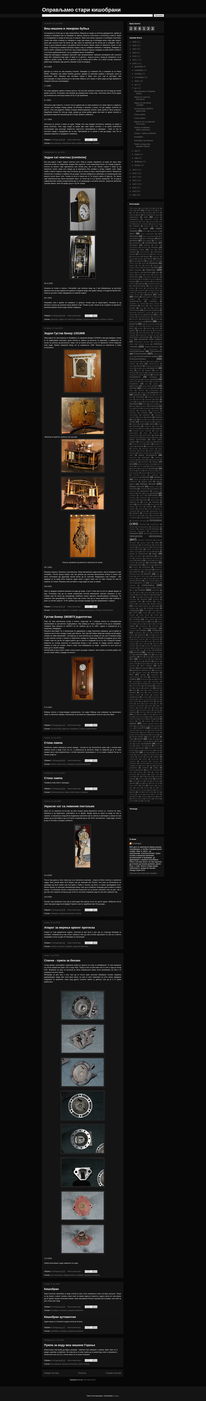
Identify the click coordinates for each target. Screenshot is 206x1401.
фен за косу (143, 659)
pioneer (140, 770)
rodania (149, 776)
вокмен (132, 288)
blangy (157, 708)
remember (133, 774)
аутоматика (136, 243)
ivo (137, 741)
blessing (133, 712)
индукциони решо (154, 372)
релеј (150, 569)
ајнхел (145, 215)
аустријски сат (155, 231)
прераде (146, 533)
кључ (160, 404)
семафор (146, 597)
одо (158, 488)
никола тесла (138, 479)
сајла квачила (154, 583)
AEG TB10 (149, 701)
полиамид (155, 513)
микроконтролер (153, 460)
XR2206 (156, 798)
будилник (150, 270)
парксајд (155, 502)
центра (159, 679)
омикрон (156, 491)
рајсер (132, 560)
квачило (139, 399)
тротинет (133, 646)
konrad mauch (148, 750)
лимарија (158, 428)
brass (135, 714)
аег (139, 215)
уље (141, 650)
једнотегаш (134, 386)
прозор (157, 545)
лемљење (147, 426)
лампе (151, 424)
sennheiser (156, 781)
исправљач (134, 384)
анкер (144, 221)
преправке (134, 533)
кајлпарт (141, 390)
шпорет (156, 695)
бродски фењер (135, 267)
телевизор (133, 628)
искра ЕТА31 (144, 381)
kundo (158, 750)
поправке (95, 143)
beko (149, 708)
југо (156, 386)
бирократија (136, 256)
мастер (159, 442)
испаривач (155, 381)
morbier (110, 319)
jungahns (138, 743)
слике (141, 608)
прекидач (155, 529)
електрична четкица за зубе (149, 335)
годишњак (147, 295)
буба (156, 267)
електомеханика (144, 333)
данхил (156, 312)
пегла (132, 504)
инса (148, 375)
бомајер (135, 261)
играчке (148, 370)
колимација (154, 406)
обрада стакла (154, 486)
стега (142, 617)
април (137, 154)
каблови (156, 388)
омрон (140, 493)
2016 (134, 180)
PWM (148, 772)
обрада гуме (146, 481)
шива (141, 690)
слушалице (134, 610)
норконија (156, 479)
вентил (156, 274)
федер (148, 657)
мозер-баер (144, 468)
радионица (149, 556)
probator (139, 772)
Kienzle (141, 748)
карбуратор (138, 395)
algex (158, 701)
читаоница (148, 686)
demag (151, 719)
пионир (149, 507)
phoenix (132, 770)
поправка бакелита (155, 517)
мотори (144, 473)
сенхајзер (133, 599)
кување (149, 417)
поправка (143, 517)
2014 (134, 188)
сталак (145, 613)
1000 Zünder (134, 208)
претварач (155, 533)
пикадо (132, 506)
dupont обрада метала (151, 723)
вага (157, 272)
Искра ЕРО (133, 381)
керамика (148, 399)
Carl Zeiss (149, 714)
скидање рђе (146, 606)
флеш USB (133, 663)
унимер (148, 650)
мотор (140, 470)
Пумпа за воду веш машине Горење (69, 1345)
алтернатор (134, 219)
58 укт (160, 210)
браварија (153, 263)
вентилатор (134, 277)
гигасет (156, 292)
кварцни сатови (153, 397)
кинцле (156, 402)
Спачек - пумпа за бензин (62, 960)
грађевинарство (136, 301)
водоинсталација (138, 286)
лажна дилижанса (146, 422)
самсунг (142, 588)
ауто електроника (149, 236)
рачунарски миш (136, 565)
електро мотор (143, 344)
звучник (139, 366)
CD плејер (156, 717)
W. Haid (156, 794)
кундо (134, 419)
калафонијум (153, 390)
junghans (147, 743)
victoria (140, 794)
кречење (146, 415)
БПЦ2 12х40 (134, 263)
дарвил (132, 314)
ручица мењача (136, 581)
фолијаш (133, 665)
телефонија (157, 630)
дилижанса (146, 319)
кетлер (132, 401)
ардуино (147, 226)
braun (141, 714)
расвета (140, 560)
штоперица (155, 697)
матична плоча (137, 444)
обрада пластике (137, 486)
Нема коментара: (74, 140)
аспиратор (133, 228)
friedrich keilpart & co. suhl (139, 730)
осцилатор (143, 497)
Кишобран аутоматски (60, 1317)
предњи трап (143, 529)
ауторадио (134, 245)
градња (132, 299)
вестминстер (151, 279)
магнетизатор (134, 435)
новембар (139, 70)
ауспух (145, 231)
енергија (152, 361)
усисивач (139, 654)
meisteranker (134, 759)
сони (160, 610)
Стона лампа (53, 742)
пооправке (155, 515)
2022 (134, 56)
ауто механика (56, 1275)
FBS (137, 728)
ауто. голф (158, 241)
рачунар (141, 563)
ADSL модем (134, 701)
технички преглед (146, 637)
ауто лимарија (148, 238)
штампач (145, 697)
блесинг (149, 259)
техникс (134, 637)
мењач (142, 451)
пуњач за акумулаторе (139, 554)
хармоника (154, 675)
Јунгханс (133, 388)
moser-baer (155, 759)
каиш (131, 390)
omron (137, 765)
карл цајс (149, 395)
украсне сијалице (144, 648)
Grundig (154, 734)
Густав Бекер (56, 610)
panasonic (133, 768)
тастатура (155, 626)
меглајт (135, 448)
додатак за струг (136, 326)
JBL (131, 743)
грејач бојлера (154, 305)
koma (139, 750)
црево (142, 683)
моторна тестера (156, 473)
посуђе (132, 527)
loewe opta (140, 754)
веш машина (56, 143)
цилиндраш (133, 683)
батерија (144, 247)
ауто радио (146, 241)
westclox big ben (137, 798)
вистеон (132, 283)
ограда (152, 488)
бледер (132, 259)
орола (142, 495)
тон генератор (154, 639)
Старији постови (113, 1373)
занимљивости (154, 364)
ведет (140, 274)
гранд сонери (154, 303)
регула (135, 567)
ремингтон (136, 572)
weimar (152, 796)
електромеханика (137, 351)
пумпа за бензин (153, 549)
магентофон (134, 433)
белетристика (145, 252)
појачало (135, 513)
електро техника (57, 946)
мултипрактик (134, 477)
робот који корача (143, 576)
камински (144, 392)
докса (132, 328)
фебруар (139, 162)
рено (146, 572)
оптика (155, 493)
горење (136, 297)
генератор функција (137, 292)
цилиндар (155, 681)
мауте (148, 444)
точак (157, 641)
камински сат (156, 393)
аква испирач (155, 215)
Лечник (143, 428)
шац (134, 690)
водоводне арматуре (155, 283)
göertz (145, 732)
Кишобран (51, 1289)
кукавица (158, 417)
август (137, 81)
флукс (151, 663)
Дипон (149, 321)
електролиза (153, 349)
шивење (133, 692)
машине (140, 446)
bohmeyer (143, 712)
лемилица (136, 426)
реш (157, 574)
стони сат (144, 621)
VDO (157, 792)
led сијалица (147, 752)
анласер (152, 221)
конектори (155, 410)
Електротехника (57, 792)
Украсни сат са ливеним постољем (69, 806)
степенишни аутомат (154, 617)
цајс (152, 679)
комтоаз (71, 319)
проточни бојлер (143, 547)
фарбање (133, 657)
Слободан (136, 843)
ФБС (141, 657)
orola (151, 765)
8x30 (140, 212)
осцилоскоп (155, 497)
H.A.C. (150, 737)
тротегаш (156, 643)
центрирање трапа (140, 681)
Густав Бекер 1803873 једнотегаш (68, 616)
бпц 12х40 (155, 261)
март (137, 158)
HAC (157, 737)
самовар (132, 585)
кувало (141, 417)
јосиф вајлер (147, 386)
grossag (146, 734)
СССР (135, 613)
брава (144, 263)
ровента (156, 576)
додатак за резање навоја (151, 324)
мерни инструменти (148, 455)
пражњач (133, 529)
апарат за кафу (156, 224)
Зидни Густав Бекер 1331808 (64, 333)
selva (148, 781)
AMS (131, 703)
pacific (157, 765)
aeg (142, 701)
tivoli (151, 790)
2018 (134, 173)
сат (133, 590)
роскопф (149, 578)
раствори (149, 560)
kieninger (132, 748)
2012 (134, 195)
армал (156, 226)
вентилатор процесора (151, 277)
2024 (134, 49)
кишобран (55, 1310)
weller (160, 796)
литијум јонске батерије (142, 431)
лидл (150, 428)
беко (151, 249)
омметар (132, 493)
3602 (138, 210)
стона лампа (149, 619)
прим (157, 543)
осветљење (61, 764)
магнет (155, 433)
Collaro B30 (133, 719)
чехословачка (136, 686)
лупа (157, 431)
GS (161, 734)
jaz (158, 741)
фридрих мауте (141, 672)
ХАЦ (145, 677)
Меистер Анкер (148, 448)
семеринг (156, 597)
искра (155, 379)
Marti (148, 757)
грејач (143, 305)
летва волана (134, 428)
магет (146, 433)
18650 (157, 208)
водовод (141, 284)
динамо (156, 319)
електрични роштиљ (141, 342)
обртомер (133, 489)
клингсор (153, 404)
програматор (134, 545)
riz (143, 776)
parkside (145, 768)
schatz (150, 779)
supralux (151, 785)
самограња (133, 588)
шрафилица (134, 697)
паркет (146, 502)
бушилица (147, 272)
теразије (156, 633)
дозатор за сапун (152, 326)
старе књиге (144, 615)
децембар (139, 66)
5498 (146, 210)
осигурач (133, 497)
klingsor (132, 750)
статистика (133, 617)
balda (150, 705)
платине (141, 509)
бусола (132, 272)
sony (143, 785)
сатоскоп (155, 590)
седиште (141, 594)
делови (132, 317)
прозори (132, 547)
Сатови (98, 610)
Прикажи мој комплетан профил (143, 873)
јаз (146, 384)
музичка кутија (139, 475)
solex (147, 783)
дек (158, 314)
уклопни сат (149, 646)
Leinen (157, 752)
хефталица (144, 679)
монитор (132, 470)
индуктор (142, 372)
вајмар (132, 274)
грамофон (153, 301)
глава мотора (134, 295)
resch (131, 776)
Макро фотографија (138, 439)
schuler (134, 781)
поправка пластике (139, 520)
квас (131, 399)
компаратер (147, 408)
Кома (131, 408)
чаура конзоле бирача (154, 683)
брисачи (156, 265)
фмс (157, 663)
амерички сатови (151, 219)
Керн (157, 399)
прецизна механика (91, 319)
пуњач (156, 551)
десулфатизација (144, 317)
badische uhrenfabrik (137, 705)
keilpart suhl (140, 746)
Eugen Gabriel (155, 726)
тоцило (149, 641)
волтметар (150, 288)
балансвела (134, 247)
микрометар (134, 462)
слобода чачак (153, 608)
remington (143, 774)
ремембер (158, 569)
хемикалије (155, 677)
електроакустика (135, 349)
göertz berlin (155, 732)
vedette (132, 794)
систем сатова (156, 604)
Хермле (133, 679)
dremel (132, 721)
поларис (146, 513)
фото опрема (146, 666)
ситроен (136, 606)
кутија (142, 419)
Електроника (140, 353)
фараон (156, 654)
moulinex (132, 761)
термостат (141, 635)
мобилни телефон (155, 466)
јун (136, 88)
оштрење (133, 500)
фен (131, 659)
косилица (133, 412)
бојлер (159, 259)
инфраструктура (135, 379)
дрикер (148, 328)
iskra (154, 739)
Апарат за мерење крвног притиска (69, 927)
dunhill (157, 721)
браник (132, 265)
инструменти (135, 377)
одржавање (144, 491)
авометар (149, 212)
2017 (134, 177)
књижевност (143, 406)
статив (156, 615)
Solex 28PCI (134, 785)
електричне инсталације (139, 337)
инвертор (133, 372)
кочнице (144, 413)
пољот (147, 515)
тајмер (132, 626)
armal (138, 703)
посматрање (154, 524)
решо (131, 576)
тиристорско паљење (137, 639)
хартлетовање (134, 677)
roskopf (157, 776)
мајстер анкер (134, 437)
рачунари (154, 563)
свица (157, 592)
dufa (139, 721)
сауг (131, 592)
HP (149, 739)
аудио (145, 228)
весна (143, 279)
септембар (139, 77)
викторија (156, 281)
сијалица (143, 599)
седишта (132, 594)
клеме (145, 404)
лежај (160, 424)
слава (156, 606)
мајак (157, 435)
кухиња (149, 419)
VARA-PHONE (149, 792)
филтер (156, 661)
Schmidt (159, 779)
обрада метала (69, 1275)
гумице (156, 308)
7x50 (133, 212)
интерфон (153, 377)
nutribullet (143, 763)
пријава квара (145, 542)
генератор (141, 290)
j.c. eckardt (144, 741)
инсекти (156, 375)
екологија (149, 330)
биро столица (157, 254)
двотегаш (54, 319)
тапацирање (143, 626)
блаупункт (156, 256)
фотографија (157, 668)
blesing (156, 710)
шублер (132, 699)
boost (151, 712)
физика (139, 661)
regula (157, 772)
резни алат (141, 569)
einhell (138, 726)
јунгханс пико (145, 388)
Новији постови (51, 1373)
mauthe (156, 757)
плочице (143, 511)
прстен (132, 549)
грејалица (133, 306)
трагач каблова (143, 643)
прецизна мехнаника (145, 540)
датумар (140, 314)
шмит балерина (153, 692)
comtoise (102, 319)
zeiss (139, 801)
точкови (132, 643)
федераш (156, 657)
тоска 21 (133, 641)
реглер (159, 565)
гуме (148, 308)
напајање (158, 477)
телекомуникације (150, 628)
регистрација (149, 565)
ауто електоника (147, 234)
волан (141, 288)
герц (148, 292)
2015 (134, 184)
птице (140, 549)
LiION (131, 754)
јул (136, 84)
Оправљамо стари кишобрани (81, 10)
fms (158, 728)
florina (152, 728)
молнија (154, 468)
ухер (149, 655)
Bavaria (141, 708)
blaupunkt (133, 710)
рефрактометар (135, 574)
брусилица (147, 267)
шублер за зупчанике (145, 699)
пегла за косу (142, 504)
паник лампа (155, 500)
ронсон (140, 578)
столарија (136, 619)
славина (132, 608)
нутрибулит (133, 481)
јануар (137, 165)
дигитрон (135, 319)
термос (132, 635)
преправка (154, 531)
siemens (133, 783)
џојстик (159, 688)
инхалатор (146, 379)
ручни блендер (150, 580)
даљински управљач (151, 310)
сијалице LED (135, 601)
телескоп (133, 630)
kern (149, 746)
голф (160, 295)
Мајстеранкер (147, 437)
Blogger (116, 1396)
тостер (141, 641)
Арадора (136, 226)
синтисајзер (142, 604)
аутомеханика (151, 243)
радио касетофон (136, 556)
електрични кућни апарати (72, 143)
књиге (134, 406)
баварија (147, 245)
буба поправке (135, 270)
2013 (134, 191)
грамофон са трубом (137, 303)
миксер (155, 462)
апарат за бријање (142, 224)
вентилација (134, 279)
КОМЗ (138, 408)
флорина (143, 663)
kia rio (157, 746)
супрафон (149, 624)
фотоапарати (144, 668)
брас (139, 265)
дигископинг (158, 317)
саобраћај (158, 588)
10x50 (143, 208)
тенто (148, 633)
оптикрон (133, 495)
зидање (144, 368)
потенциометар (143, 527)
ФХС (131, 675)
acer (157, 699)
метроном (133, 457)
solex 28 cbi (155, 783)
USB (139, 792)
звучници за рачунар (152, 366)
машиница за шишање (154, 446)
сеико (148, 594)
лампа (53, 764)
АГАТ (157, 212)
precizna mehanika (153, 770)
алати (156, 217)
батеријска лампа (137, 250)
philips (156, 768)
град (158, 297)
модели (134, 468)
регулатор (146, 567)
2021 (134, 60)
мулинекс (154, 475)
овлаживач (143, 488)
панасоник (143, 500)
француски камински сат (141, 670)
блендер (140, 259)
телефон (143, 630)
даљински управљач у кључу (140, 312)
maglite (132, 757)
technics (146, 788)
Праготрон (155, 527)
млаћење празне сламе (146, 464)
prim (131, 772)
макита (157, 437)
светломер (147, 592)
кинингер (148, 401)
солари (146, 610)
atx (158, 703)
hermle (140, 739)
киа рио (139, 401)
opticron (144, 765)
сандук (150, 588)
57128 (153, 210)
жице (141, 364)
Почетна (82, 1373)
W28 (131, 796)
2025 (134, 45)
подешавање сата (155, 511)
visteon (148, 794)
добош (159, 321)
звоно (131, 366)
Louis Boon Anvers (153, 754)
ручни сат (141, 583)
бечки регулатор (144, 254)
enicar (145, 726)
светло (138, 592)
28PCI (132, 210)
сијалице (156, 599)
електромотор (156, 351)
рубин (157, 578)
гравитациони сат (148, 297)
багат (156, 245)
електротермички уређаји (147, 356)
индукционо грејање (136, 375)
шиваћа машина (153, 690)
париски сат (134, 502)
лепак (157, 426)
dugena (147, 721)
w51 (136, 796)
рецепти (147, 574)
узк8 (140, 646)
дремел (140, 328)
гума (141, 308)
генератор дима (153, 290)
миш (131, 464)
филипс (148, 661)
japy (152, 741)
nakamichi (144, 761)
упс (146, 652)
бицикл (146, 256)
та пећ (157, 624)
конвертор (143, 410)
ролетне (132, 578)
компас (156, 408)
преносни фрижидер (137, 531)
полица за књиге (135, 515)
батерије (154, 247)
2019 (134, 170)
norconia (155, 761)
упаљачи (137, 652)
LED (136, 752)
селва (138, 597)
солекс (153, 610)
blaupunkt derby (145, 710)
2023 (134, 53)
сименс (149, 601)
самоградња (148, 585)
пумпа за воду (83, 1364)
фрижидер (155, 672)
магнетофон (147, 435)
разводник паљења (152, 558)
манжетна (142, 442)
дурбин (132, 330)
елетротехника (135, 361)
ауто (132, 233)
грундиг (132, 308)
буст (138, 272)
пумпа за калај (147, 551)
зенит (131, 368)
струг (152, 621)
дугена (157, 328)
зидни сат (63, 319)
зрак (139, 370)
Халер (142, 675)
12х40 (150, 208)
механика (87, 143)
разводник (138, 558)
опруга (147, 493)
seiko (141, 781)
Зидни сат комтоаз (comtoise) (65, 157)
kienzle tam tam (154, 748)
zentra (145, 801)
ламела (134, 424)
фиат (153, 659)
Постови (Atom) (89, 1380)
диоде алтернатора (136, 321)
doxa (157, 719)
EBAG (132, 726)
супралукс (139, 624)
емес (144, 361)
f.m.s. (131, 728)
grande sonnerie (135, 734)
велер (148, 274)
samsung (142, 779)
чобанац (138, 688)
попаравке (133, 517)
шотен (147, 695)
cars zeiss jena (140, 717)
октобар (138, 74)
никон (148, 479)
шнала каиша (135, 695)
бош (142, 261)
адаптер (132, 215)
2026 (134, 42)
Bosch (159, 712)
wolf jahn (148, 798)
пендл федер (154, 504)
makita (140, 757)
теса (150, 635)
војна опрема (154, 286)
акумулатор (134, 217)
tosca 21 (159, 790)
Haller (132, 739)
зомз (131, 370)
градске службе (150, 299)
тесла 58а (158, 635)
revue (138, 776)
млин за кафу (141, 466)
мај (136, 151)
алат (146, 217)
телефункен (138, 633)
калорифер (133, 392)
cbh (149, 717)
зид (137, 368)
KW (131, 752)
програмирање (146, 545)
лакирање (158, 422)
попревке (143, 524)
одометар (133, 491)
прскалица (155, 547)
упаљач (158, 650)
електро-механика (152, 347)
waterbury (144, 796)
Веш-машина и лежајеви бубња (66, 28)
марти (151, 442)
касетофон (140, 397)
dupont (133, 723)
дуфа (140, 330)
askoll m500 (148, 703)
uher (133, 792)
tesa (154, 788)
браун (147, 265)
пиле (140, 506)
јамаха (155, 384)
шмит (142, 692)
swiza (138, 788)
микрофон (145, 462)
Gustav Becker (107, 610)
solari (140, 783)
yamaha (132, 801)
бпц (148, 261)
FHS (144, 728)
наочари (145, 477)
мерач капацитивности (146, 453)
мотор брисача (150, 470)
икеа (157, 370)
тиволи (157, 637)
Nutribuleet (133, 763)
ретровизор (155, 572)
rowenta (132, 779)
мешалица (142, 460)
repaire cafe (155, 774)
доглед (135, 324)
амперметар (134, 221)
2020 (134, 63)
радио (154, 554)
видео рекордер (144, 281)
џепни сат (148, 688)
